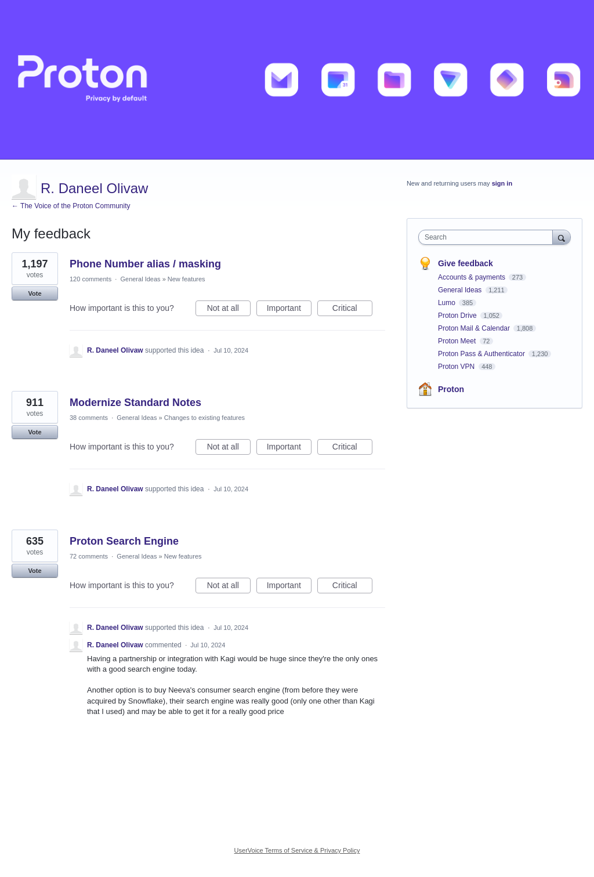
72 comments (89, 556)
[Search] (561, 237)
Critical (352, 309)
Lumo (447, 303)
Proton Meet (458, 341)
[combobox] (488, 237)
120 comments (90, 279)
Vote (34, 293)
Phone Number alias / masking (145, 264)
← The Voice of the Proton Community (71, 206)
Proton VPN (457, 367)
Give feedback (465, 263)
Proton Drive (458, 315)
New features (186, 279)
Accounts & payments (472, 277)
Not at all (229, 309)
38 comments (89, 417)
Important (289, 309)
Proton (451, 389)
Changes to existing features (204, 417)
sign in (502, 183)
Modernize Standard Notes (135, 402)
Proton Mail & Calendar (475, 328)
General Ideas (140, 279)
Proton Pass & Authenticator (482, 354)
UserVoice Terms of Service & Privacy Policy (297, 850)
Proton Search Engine (124, 541)
